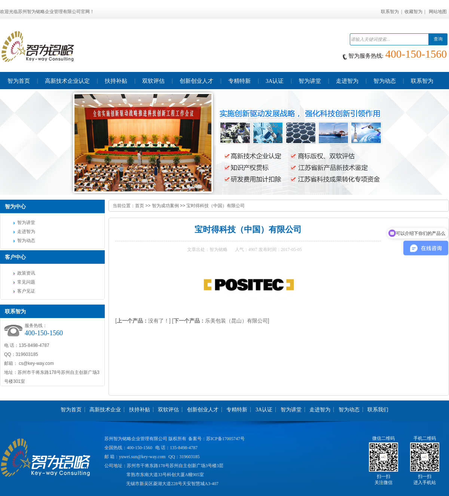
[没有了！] (143, 321)
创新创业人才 (203, 409)
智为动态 (26, 240)
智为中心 (15, 206)
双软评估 (168, 409)
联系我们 (377, 409)
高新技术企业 (105, 409)
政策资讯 (26, 273)
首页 (139, 205)
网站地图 (438, 11)
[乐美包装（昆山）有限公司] (220, 321)
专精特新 (236, 409)
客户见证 (26, 291)
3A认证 (264, 409)
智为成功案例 (165, 205)
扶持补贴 (139, 409)
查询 (438, 39)
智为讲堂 (26, 222)
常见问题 (26, 282)
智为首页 (71, 409)
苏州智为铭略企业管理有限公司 (135, 438)
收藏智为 (413, 11)
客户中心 (15, 257)
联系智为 (390, 11)
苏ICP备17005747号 (225, 438)
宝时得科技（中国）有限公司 (215, 205)
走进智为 (26, 231)
